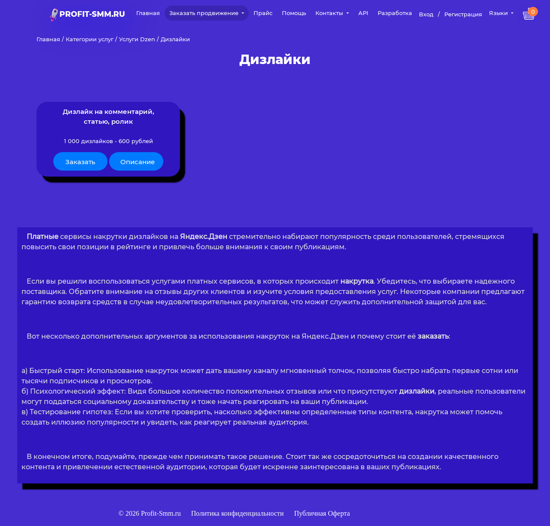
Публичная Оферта (322, 513)
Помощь (294, 12)
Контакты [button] (330, 12)
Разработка (395, 12)
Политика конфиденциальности (238, 513)
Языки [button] (499, 12)
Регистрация (463, 14)
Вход (426, 14)
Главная (148, 12)
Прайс (263, 12)
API (363, 12)
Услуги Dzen (137, 39)
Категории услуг (89, 39)
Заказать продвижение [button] (204, 12)
